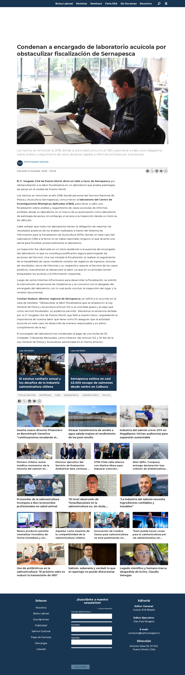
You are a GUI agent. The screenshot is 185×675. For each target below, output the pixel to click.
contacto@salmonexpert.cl (144, 633)
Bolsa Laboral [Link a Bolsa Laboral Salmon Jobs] (41, 614)
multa (106, 395)
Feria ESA (111, 3)
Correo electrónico (81, 611)
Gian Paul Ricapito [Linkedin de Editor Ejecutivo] (144, 621)
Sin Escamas (129, 3)
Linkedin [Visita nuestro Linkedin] (41, 649)
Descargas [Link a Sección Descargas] (41, 643)
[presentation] (92, 654)
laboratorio (90, 395)
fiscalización (27, 395)
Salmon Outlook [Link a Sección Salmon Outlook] (41, 631)
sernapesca (71, 395)
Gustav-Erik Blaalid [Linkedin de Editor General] (144, 609)
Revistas (81, 3)
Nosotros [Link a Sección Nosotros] (41, 608)
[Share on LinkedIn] (156, 171)
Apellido (75, 637)
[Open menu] (166, 3)
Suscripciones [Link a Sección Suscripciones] (41, 620)
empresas (45, 395)
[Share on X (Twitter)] (152, 171)
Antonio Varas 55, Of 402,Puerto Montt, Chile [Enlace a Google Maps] (144, 648)
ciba (57, 395)
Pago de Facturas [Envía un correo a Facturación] (41, 637)
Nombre (75, 625)
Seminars (96, 3)
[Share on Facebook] (147, 171)
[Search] (159, 3)
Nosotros (146, 3)
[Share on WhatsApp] (166, 171)
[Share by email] (161, 171)
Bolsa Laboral (64, 3)
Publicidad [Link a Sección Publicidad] (41, 626)
